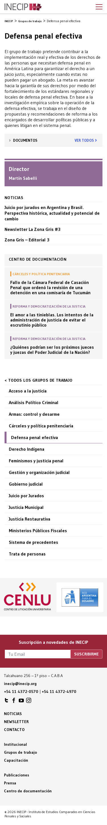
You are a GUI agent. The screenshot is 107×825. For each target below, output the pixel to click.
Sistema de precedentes (33, 542)
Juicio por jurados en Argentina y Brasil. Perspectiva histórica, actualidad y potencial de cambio (52, 213)
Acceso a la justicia (28, 391)
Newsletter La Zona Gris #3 (32, 229)
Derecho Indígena (26, 449)
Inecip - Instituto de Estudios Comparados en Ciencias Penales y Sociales (23, 7)
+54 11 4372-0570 (21, 691)
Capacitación (16, 760)
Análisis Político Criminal (33, 402)
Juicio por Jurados (26, 495)
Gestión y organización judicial (39, 472)
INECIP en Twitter (6, 702)
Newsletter (16, 721)
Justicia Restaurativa (29, 519)
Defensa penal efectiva (34, 437)
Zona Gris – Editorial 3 (27, 240)
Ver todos (84, 140)
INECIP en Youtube (21, 702)
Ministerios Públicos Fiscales (38, 530)
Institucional (15, 744)
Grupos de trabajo (20, 752)
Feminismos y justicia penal (36, 460)
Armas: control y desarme (34, 414)
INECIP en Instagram (28, 702)
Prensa (10, 783)
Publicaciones (16, 775)
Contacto (14, 729)
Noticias (13, 713)
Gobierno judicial (26, 484)
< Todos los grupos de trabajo (39, 380)
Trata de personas (27, 554)
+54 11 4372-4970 (59, 691)
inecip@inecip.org (20, 683)
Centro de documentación (28, 790)
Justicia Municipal (26, 507)
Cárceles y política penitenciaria (41, 426)
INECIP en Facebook (13, 702)
